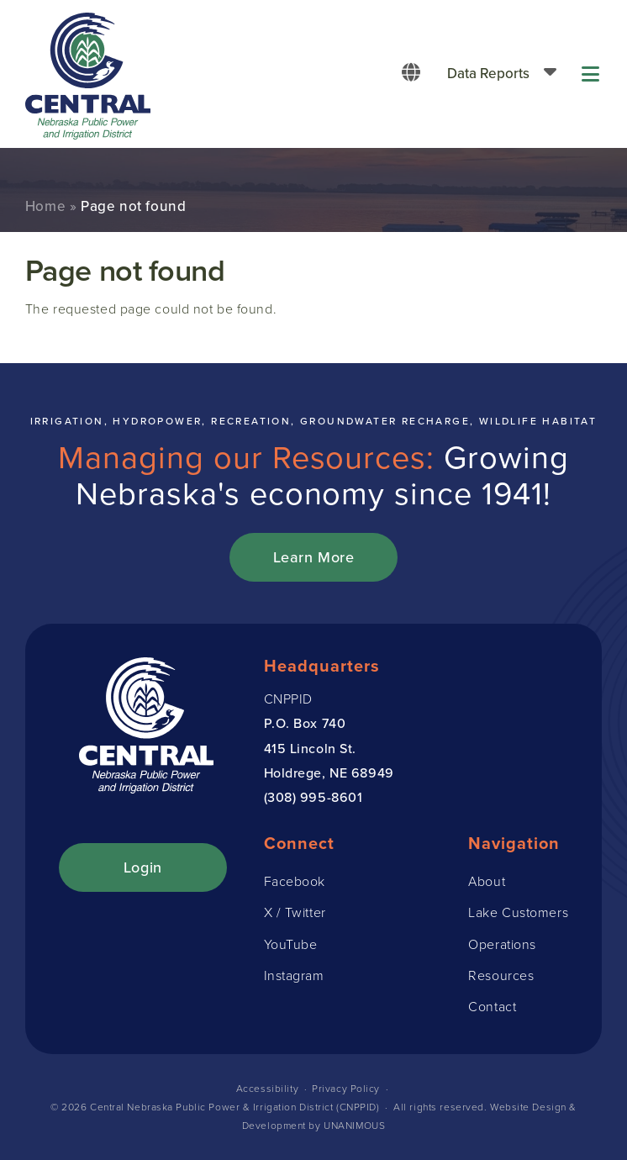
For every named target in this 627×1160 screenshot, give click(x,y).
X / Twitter (295, 912)
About (486, 881)
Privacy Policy (346, 1088)
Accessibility (267, 1088)
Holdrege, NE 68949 (329, 772)
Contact (492, 1006)
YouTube (291, 944)
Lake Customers (518, 912)
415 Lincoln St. (310, 748)
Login (143, 867)
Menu (592, 74)
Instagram (294, 975)
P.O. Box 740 (305, 723)
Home (45, 206)
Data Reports (488, 73)
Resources (501, 975)
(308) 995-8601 (313, 797)
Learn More (314, 556)
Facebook (294, 881)
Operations (502, 944)
